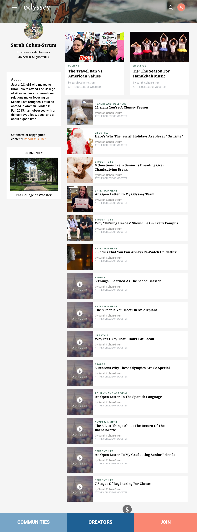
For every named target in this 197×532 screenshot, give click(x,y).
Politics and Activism (111, 393)
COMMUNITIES (33, 522)
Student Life (104, 161)
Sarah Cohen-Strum (83, 82)
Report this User (35, 139)
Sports (100, 277)
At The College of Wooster (84, 87)
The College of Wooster (34, 195)
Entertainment (106, 190)
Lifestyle (139, 65)
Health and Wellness (111, 104)
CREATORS (100, 522)
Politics (74, 65)
